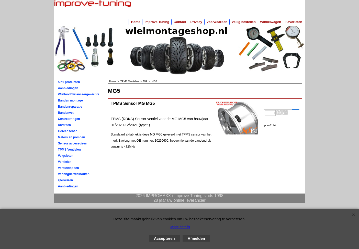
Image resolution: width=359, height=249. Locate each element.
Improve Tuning (156, 22)
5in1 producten (69, 82)
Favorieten (293, 22)
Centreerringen (69, 119)
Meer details (180, 227)
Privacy (196, 22)
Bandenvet (66, 113)
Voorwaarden (217, 22)
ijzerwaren (65, 180)
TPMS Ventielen (69, 149)
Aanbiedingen (68, 88)
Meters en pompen (71, 137)
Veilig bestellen (244, 22)
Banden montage (70, 100)
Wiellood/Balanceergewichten (78, 94)
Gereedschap (67, 131)
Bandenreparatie (70, 106)
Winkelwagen (270, 22)
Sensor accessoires (72, 143)
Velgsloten (65, 155)
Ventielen (65, 162)
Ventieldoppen (68, 168)
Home (135, 22)
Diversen (64, 125)
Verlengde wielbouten (73, 174)
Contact (180, 22)
